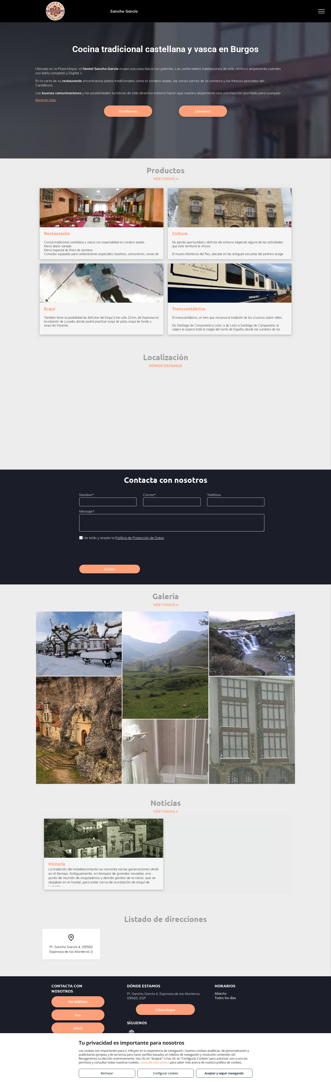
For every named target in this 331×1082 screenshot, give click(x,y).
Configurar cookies (165, 1073)
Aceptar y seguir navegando (224, 1073)
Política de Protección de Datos (139, 538)
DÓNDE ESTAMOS (165, 365)
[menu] (321, 11)
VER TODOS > (165, 178)
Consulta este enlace (154, 1062)
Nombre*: (86, 495)
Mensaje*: (87, 511)
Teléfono (214, 495)
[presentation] (112, 551)
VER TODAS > (165, 811)
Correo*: (149, 495)
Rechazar (107, 1073)
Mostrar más (45, 100)
